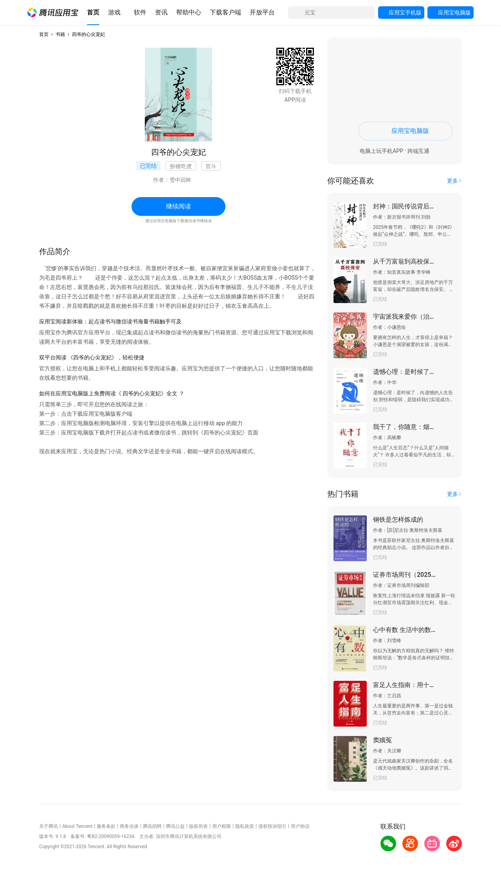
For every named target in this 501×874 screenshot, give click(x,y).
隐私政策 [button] (244, 826)
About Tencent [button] (77, 826)
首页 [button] (44, 34)
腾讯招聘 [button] (152, 826)
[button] (52, 12)
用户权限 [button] (221, 826)
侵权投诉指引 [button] (272, 826)
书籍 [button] (60, 34)
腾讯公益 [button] (175, 826)
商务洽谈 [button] (129, 826)
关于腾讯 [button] (48, 826)
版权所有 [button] (198, 826)
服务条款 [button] (106, 826)
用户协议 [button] (300, 826)
